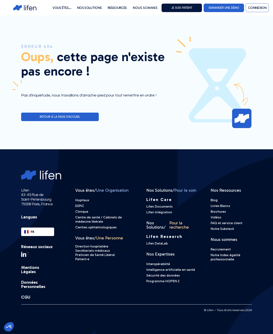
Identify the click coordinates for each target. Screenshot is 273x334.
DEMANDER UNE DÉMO (224, 8)
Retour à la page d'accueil (60, 117)
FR (29, 232)
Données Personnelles (33, 284)
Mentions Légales (30, 269)
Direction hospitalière (91, 246)
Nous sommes (145, 8)
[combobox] (37, 232)
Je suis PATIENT (181, 8)
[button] (61, 8)
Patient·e (82, 259)
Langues (29, 217)
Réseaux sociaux (37, 247)
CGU (25, 297)
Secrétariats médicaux (92, 251)
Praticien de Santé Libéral (95, 255)
